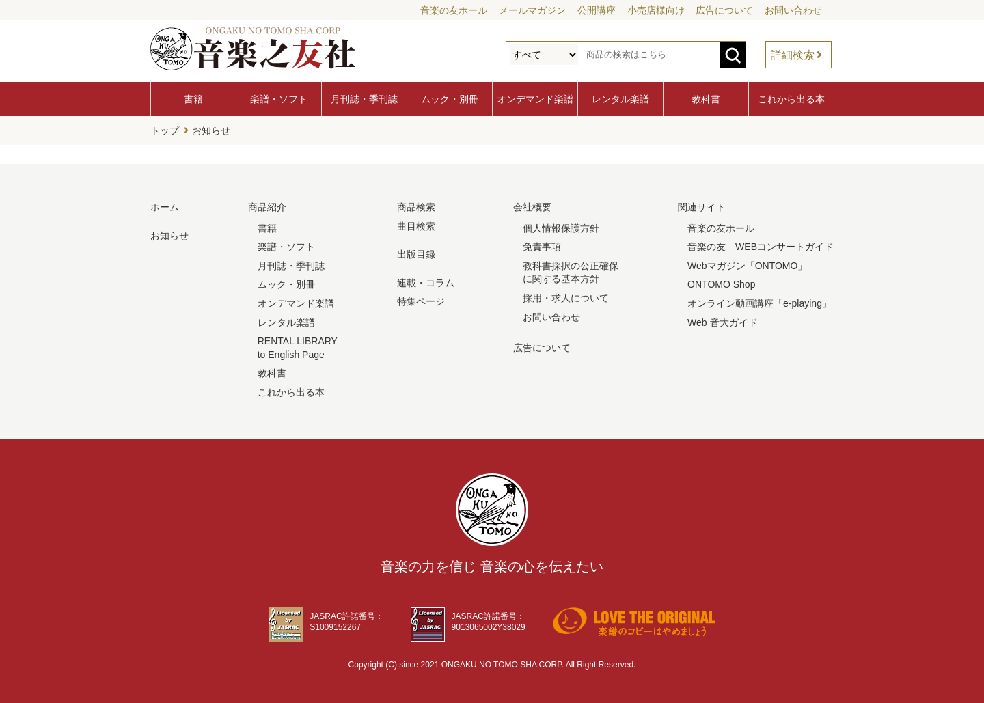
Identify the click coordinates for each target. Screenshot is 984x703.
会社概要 (532, 207)
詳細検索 (793, 55)
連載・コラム (425, 282)
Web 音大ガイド (722, 322)
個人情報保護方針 (561, 228)
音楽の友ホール (453, 10)
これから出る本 (791, 99)
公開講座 (596, 10)
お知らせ (211, 130)
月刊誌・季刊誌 (364, 99)
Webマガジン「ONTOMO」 (747, 265)
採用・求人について (566, 297)
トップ (164, 130)
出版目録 (416, 254)
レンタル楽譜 (620, 99)
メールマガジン (532, 10)
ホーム (164, 207)
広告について (724, 10)
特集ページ (421, 301)
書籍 (193, 99)
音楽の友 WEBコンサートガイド (760, 246)
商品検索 (416, 207)
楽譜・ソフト (279, 99)
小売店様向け (656, 10)
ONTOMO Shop (721, 284)
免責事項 (542, 246)
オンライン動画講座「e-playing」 (759, 303)
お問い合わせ (793, 10)
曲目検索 (416, 226)
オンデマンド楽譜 (535, 99)
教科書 (706, 99)
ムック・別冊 (449, 99)
